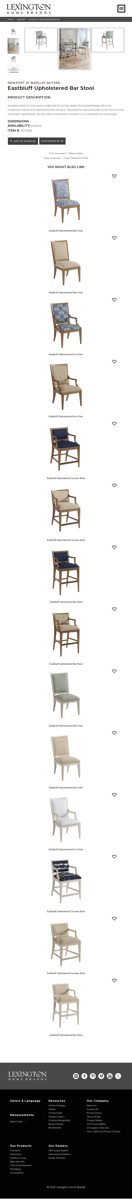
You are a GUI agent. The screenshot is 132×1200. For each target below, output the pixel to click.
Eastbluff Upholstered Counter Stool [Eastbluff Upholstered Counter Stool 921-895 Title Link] (66, 912)
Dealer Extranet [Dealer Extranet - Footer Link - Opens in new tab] (57, 1159)
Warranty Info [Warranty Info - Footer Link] (17, 1162)
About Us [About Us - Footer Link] (92, 1106)
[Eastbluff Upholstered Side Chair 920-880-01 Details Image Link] (66, 288)
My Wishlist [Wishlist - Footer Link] (55, 1129)
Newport (21, 19)
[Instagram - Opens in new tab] (76, 1077)
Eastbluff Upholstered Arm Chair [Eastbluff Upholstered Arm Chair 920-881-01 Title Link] (66, 416)
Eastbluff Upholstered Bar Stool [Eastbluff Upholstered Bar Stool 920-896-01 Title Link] (66, 664)
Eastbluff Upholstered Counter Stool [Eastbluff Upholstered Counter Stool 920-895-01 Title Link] (66, 540)
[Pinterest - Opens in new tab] (93, 1077)
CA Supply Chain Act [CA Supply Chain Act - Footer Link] (98, 1129)
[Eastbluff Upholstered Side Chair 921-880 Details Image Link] (66, 722)
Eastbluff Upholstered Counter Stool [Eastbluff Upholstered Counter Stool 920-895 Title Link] (66, 478)
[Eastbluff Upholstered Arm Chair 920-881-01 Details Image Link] (66, 412)
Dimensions (18, 121)
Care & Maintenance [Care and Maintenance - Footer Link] (21, 1166)
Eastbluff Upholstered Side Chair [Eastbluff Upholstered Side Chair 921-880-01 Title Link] (66, 788)
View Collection (52, 158)
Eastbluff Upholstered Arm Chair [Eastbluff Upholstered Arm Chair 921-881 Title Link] (66, 850)
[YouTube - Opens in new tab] (110, 1077)
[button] (114, 176)
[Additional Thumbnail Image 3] (13, 59)
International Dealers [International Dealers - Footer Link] (60, 1155)
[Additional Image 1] (41, 40)
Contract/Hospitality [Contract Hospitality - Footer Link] (59, 1121)
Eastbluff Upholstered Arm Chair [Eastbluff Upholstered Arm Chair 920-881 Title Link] (66, 354)
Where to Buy (76, 153)
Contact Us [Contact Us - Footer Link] (92, 1110)
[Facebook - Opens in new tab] (84, 1077)
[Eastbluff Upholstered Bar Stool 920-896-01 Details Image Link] (66, 660)
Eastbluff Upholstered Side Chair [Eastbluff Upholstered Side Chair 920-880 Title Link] (66, 230)
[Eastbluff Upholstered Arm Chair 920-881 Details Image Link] (66, 350)
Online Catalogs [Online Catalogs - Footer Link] (57, 1106)
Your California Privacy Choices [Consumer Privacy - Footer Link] (103, 1132)
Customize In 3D (52, 141)
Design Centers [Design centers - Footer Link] (57, 1117)
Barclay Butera (45, 83)
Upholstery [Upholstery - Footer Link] (16, 1155)
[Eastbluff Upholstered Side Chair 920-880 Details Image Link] (66, 226)
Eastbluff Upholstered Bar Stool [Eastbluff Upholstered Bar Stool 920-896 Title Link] (66, 602)
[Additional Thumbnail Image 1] (13, 32)
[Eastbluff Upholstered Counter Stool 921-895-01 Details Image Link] (66, 970)
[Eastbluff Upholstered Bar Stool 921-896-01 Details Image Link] (66, 1032)
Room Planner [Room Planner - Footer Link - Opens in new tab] (56, 1125)
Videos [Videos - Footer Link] (52, 1110)
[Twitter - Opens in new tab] (118, 1077)
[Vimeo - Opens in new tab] (101, 1077)
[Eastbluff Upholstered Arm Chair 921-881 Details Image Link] (66, 846)
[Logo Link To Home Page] (29, 12)
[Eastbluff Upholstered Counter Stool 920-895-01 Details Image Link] (66, 536)
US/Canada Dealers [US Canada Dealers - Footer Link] (59, 1151)
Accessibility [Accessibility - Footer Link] (16, 1174)
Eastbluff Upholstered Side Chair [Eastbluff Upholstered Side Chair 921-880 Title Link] (66, 726)
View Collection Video (76, 158)
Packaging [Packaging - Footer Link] (15, 1170)
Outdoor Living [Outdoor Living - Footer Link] (18, 1159)
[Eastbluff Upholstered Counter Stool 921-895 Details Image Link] (66, 908)
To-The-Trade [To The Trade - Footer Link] (55, 1114)
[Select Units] (18, 1122)
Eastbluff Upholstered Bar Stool (44, 19)
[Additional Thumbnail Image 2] (13, 46)
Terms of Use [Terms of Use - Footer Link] (93, 1117)
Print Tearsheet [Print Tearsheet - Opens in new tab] (57, 153)
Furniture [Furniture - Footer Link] (15, 1151)
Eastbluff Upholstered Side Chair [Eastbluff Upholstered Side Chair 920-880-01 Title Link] (66, 292)
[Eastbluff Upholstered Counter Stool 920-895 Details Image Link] (66, 474)
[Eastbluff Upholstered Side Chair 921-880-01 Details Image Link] (66, 784)
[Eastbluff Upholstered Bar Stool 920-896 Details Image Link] (66, 598)
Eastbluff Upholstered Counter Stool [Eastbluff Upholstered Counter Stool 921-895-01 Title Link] (66, 974)
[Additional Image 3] (107, 40)
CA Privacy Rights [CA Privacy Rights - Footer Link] (96, 1125)
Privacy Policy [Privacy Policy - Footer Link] (94, 1114)
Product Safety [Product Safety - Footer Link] (94, 1121)
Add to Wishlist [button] (24, 141)
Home (10, 19)
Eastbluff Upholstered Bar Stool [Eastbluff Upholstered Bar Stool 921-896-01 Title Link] (66, 1036)
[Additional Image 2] (74, 49)
